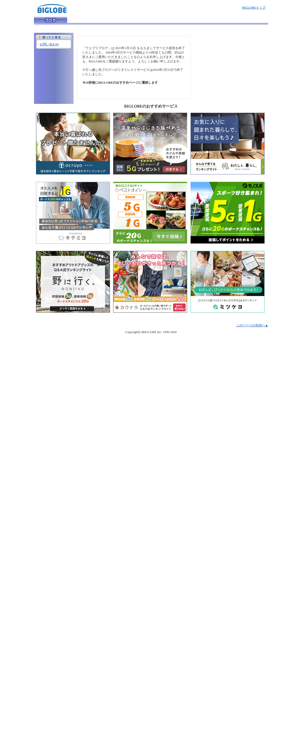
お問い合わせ (49, 44)
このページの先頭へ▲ (252, 325)
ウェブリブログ (50, 20)
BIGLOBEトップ (254, 7)
